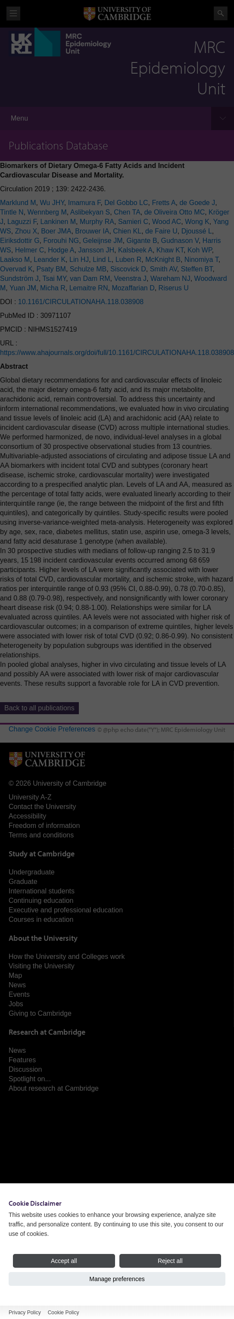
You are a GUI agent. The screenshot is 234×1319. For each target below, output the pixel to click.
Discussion (25, 1069)
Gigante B (141, 240)
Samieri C (133, 221)
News (17, 985)
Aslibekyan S (90, 212)
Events (19, 994)
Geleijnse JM (102, 240)
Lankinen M (58, 221)
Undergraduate (32, 872)
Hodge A (61, 250)
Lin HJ (79, 259)
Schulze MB (88, 269)
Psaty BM (51, 269)
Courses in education (41, 919)
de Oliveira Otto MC (174, 212)
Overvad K (16, 269)
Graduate (23, 881)
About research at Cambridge (54, 1088)
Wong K (197, 221)
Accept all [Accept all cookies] (64, 1260)
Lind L (102, 259)
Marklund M (18, 202)
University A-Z (30, 797)
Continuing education (41, 900)
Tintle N (12, 212)
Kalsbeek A (135, 250)
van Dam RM (90, 278)
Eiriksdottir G (20, 240)
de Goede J (197, 202)
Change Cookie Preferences (52, 729)
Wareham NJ (170, 278)
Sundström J (19, 278)
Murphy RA (97, 221)
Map (15, 975)
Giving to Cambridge (40, 1013)
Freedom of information (44, 825)
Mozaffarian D (133, 288)
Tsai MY (54, 278)
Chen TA (127, 212)
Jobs (16, 1004)
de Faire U (161, 231)
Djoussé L (196, 231)
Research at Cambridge (47, 1032)
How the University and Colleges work (67, 956)
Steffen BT (197, 269)
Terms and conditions (41, 835)
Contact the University (42, 806)
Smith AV (163, 269)
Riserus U (174, 288)
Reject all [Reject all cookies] (170, 1260)
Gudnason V (179, 240)
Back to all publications (39, 708)
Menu (19, 118)
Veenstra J (130, 278)
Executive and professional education (66, 910)
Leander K (50, 259)
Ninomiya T (201, 259)
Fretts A (163, 202)
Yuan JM (22, 288)
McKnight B (163, 259)
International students (42, 891)
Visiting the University (42, 966)
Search (221, 13)
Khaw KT (170, 250)
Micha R (53, 288)
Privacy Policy (25, 1313)
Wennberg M (46, 212)
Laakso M (15, 259)
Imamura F (84, 202)
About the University (43, 938)
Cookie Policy (63, 1313)
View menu (13, 13)
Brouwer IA (92, 231)
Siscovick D (128, 269)
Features (22, 1060)
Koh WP (199, 250)
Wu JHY (52, 202)
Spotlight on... (30, 1079)
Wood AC (166, 221)
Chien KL (127, 231)
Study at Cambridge (42, 854)
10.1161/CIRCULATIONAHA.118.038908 (81, 301)
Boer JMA (56, 231)
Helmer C (29, 250)
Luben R (128, 259)
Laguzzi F (22, 221)
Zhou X (26, 231)
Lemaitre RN (88, 288)
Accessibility (27, 816)
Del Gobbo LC (126, 202)
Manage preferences (116, 1278)
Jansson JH (96, 250)
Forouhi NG (61, 240)
